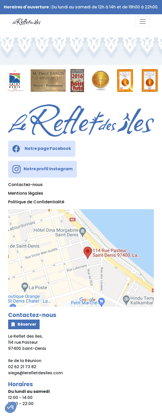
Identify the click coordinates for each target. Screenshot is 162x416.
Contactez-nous (25, 185)
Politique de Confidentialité (36, 202)
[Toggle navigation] (143, 21)
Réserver (23, 324)
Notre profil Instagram (42, 169)
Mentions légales (25, 193)
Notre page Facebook (41, 148)
